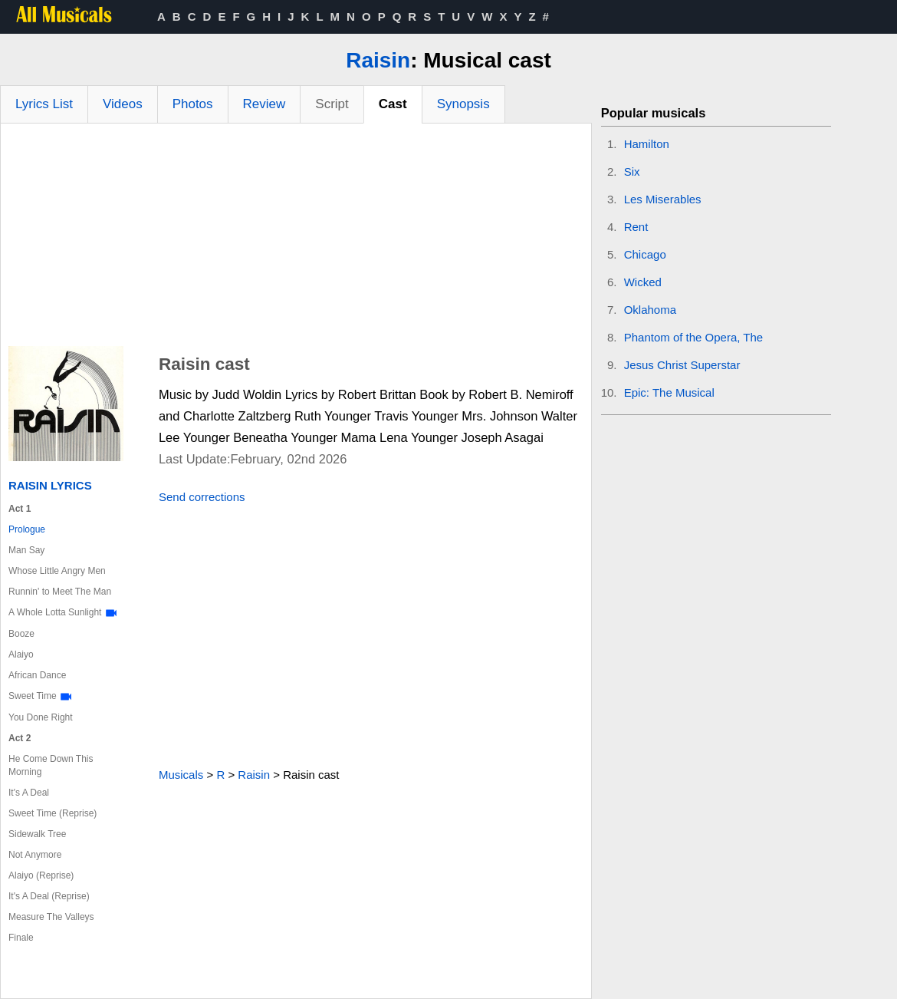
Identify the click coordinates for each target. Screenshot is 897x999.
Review (264, 104)
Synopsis (463, 104)
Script (331, 104)
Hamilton (646, 143)
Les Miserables (663, 199)
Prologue (26, 529)
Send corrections (202, 496)
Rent (636, 226)
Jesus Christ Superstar (682, 364)
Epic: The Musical (669, 392)
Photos (192, 104)
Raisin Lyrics (50, 485)
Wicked (643, 281)
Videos (123, 104)
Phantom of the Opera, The (694, 337)
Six (632, 171)
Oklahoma (650, 309)
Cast (393, 104)
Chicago (645, 254)
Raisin (378, 60)
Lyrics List (44, 104)
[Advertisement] (295, 238)
